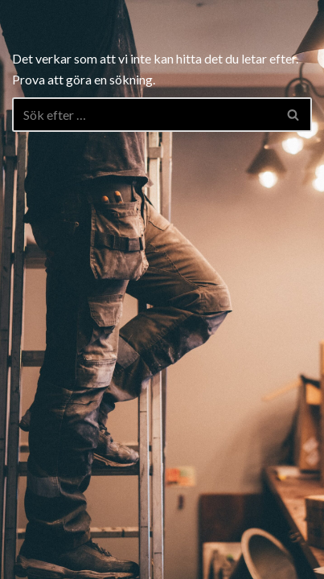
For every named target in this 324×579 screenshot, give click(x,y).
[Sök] (144, 114)
